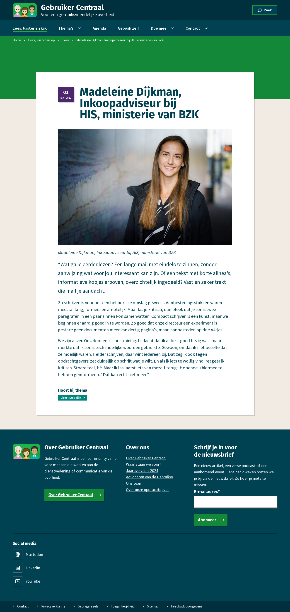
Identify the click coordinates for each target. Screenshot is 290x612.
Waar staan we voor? (143, 464)
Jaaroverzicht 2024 (142, 470)
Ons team (134, 483)
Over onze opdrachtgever (147, 489)
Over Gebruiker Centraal (70, 494)
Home (17, 40)
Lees (65, 40)
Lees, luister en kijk (41, 40)
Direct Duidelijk (70, 398)
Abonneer (207, 519)
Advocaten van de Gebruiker (149, 476)
